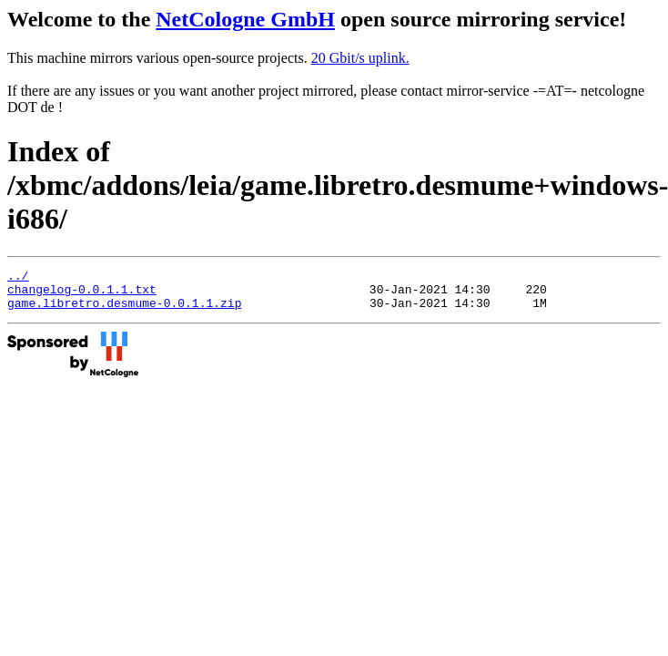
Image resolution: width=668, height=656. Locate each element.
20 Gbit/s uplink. (360, 58)
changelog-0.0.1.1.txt (82, 294)
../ (17, 278)
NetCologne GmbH (245, 19)
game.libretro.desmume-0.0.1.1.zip (124, 310)
